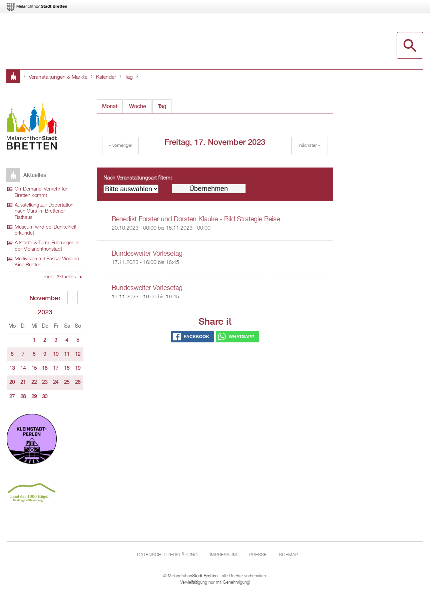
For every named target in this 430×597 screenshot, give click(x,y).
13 (12, 368)
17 (55, 368)
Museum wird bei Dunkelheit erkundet (45, 230)
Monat (109, 106)
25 (66, 382)
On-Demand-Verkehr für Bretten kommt (41, 192)
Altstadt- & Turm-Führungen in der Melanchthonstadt (47, 246)
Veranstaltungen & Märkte (58, 77)
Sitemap (288, 555)
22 (34, 382)
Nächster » (309, 145)
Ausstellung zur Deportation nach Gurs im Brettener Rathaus (44, 211)
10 (55, 354)
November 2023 (45, 299)
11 (66, 354)
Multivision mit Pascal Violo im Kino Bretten (47, 262)
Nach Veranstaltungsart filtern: (137, 178)
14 (23, 368)
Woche (137, 106)
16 (44, 368)
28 (23, 396)
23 (44, 382)
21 (23, 382)
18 (66, 368)
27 (12, 396)
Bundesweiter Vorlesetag (147, 253)
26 (77, 382)
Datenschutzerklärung (167, 555)
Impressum (223, 555)
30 (44, 396)
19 (77, 368)
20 (12, 382)
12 (77, 354)
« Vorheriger (120, 145)
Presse (258, 555)
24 (55, 382)
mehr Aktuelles (60, 277)
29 (34, 396)
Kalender (106, 77)
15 (34, 368)
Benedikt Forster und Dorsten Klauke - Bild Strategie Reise (196, 219)
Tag (129, 77)
